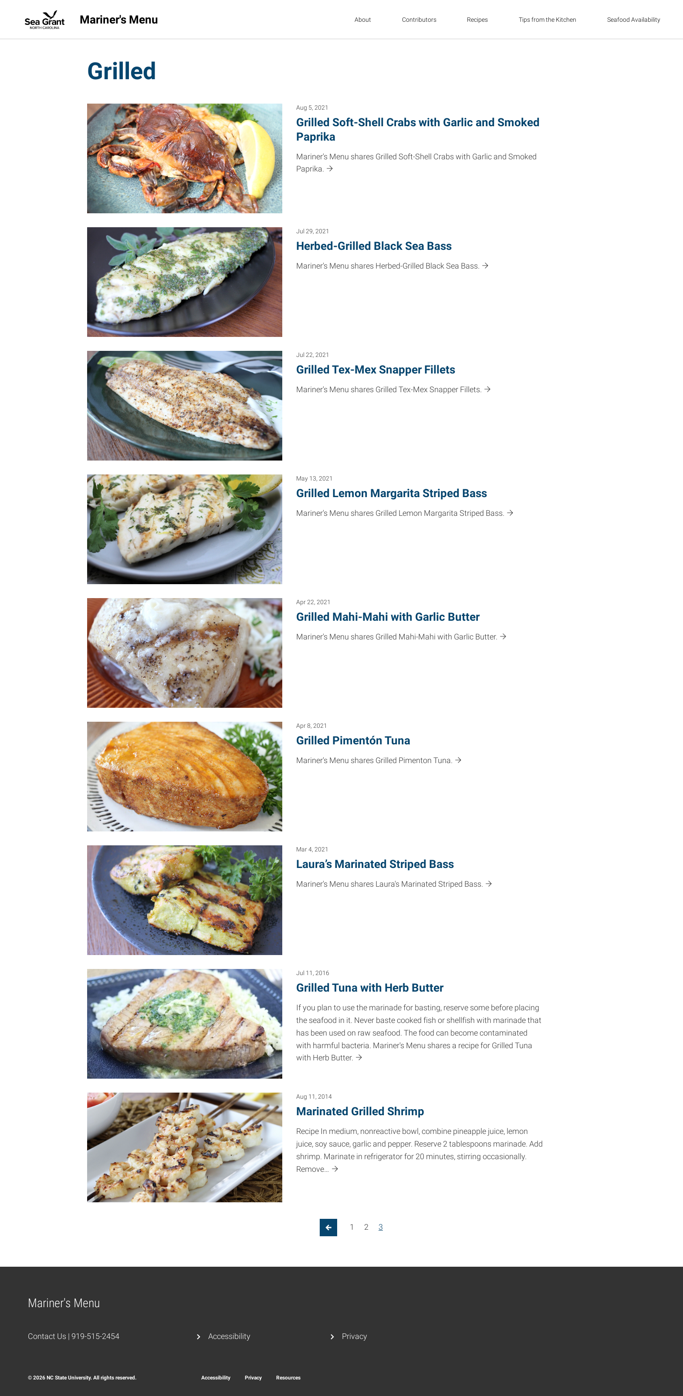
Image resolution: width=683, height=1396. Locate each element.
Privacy (354, 1336)
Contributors (419, 19)
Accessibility (229, 1336)
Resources (288, 1378)
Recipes (477, 19)
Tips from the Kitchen (547, 19)
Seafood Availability (633, 19)
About (363, 19)
